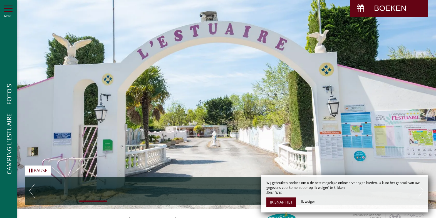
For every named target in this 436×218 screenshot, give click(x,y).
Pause (38, 169)
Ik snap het (281, 202)
